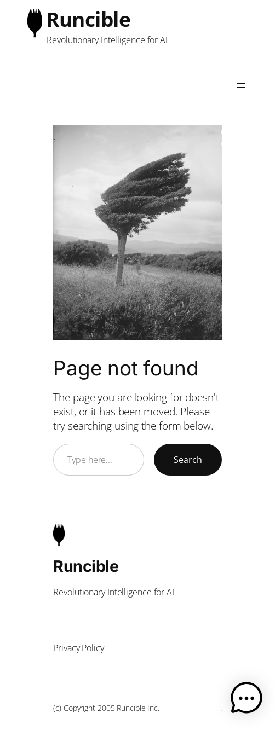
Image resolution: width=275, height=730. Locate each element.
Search (188, 460)
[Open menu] (241, 85)
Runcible (88, 19)
